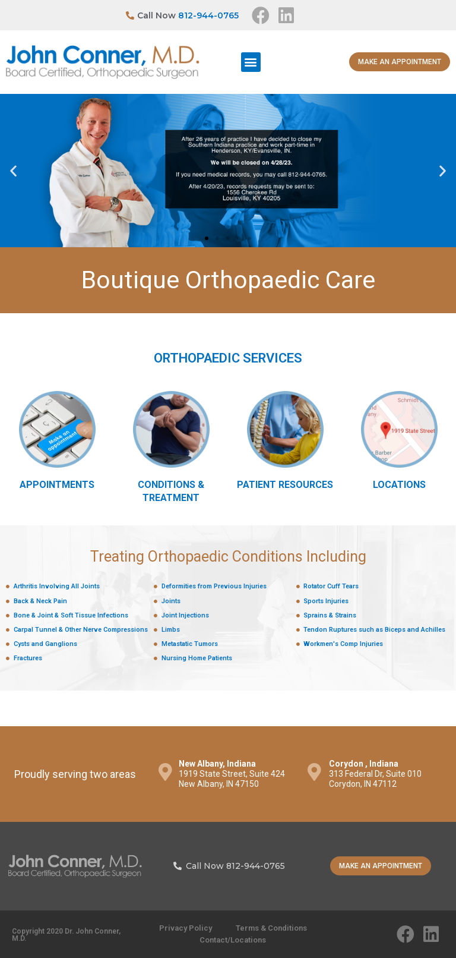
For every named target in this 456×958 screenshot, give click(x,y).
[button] (251, 62)
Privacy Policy (185, 928)
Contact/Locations (233, 939)
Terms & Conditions (271, 928)
